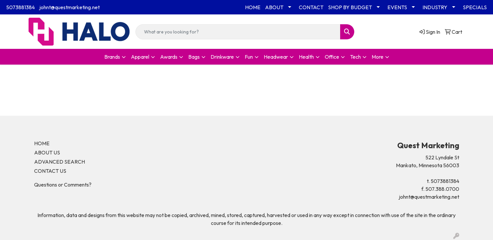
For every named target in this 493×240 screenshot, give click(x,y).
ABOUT (274, 7)
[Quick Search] (237, 31)
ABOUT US (47, 152)
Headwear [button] (276, 56)
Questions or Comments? (63, 184)
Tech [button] (355, 56)
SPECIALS (475, 7)
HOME (252, 7)
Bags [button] (194, 56)
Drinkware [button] (222, 56)
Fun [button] (249, 56)
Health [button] (306, 56)
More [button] (377, 56)
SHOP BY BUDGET (350, 7)
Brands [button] (112, 56)
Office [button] (332, 56)
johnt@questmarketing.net (69, 7)
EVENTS (397, 7)
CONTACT (311, 7)
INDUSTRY (434, 7)
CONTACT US (50, 171)
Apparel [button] (140, 56)
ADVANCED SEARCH (59, 161)
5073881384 (20, 7)
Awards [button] (168, 56)
